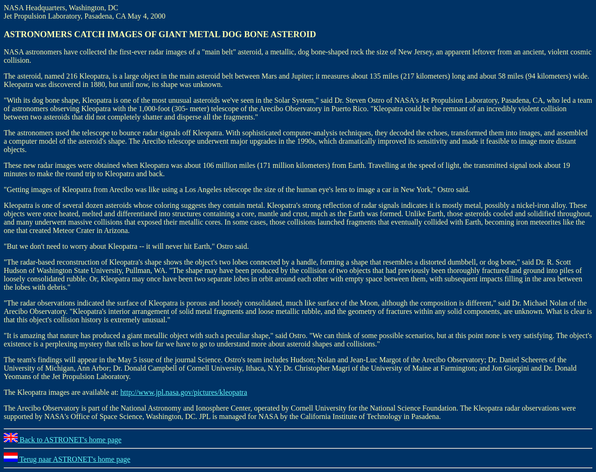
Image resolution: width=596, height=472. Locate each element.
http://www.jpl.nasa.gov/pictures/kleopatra (184, 392)
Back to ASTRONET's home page (63, 440)
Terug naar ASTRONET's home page (67, 459)
